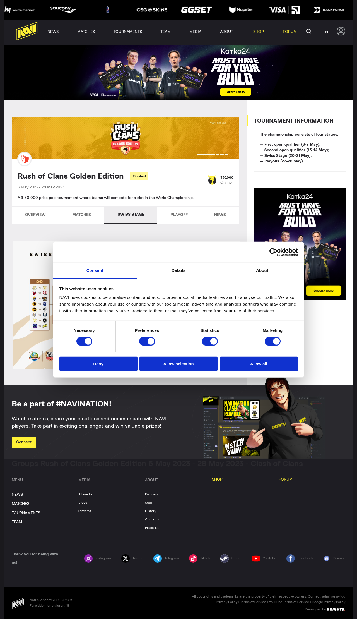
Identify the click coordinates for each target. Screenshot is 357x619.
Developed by (325, 609)
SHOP (217, 479)
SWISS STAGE (131, 215)
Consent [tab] (94, 270)
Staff (148, 502)
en (325, 32)
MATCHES (81, 215)
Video (82, 502)
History (150, 511)
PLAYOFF (179, 215)
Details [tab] (178, 270)
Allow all (258, 363)
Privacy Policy (226, 602)
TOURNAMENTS (26, 513)
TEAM (17, 522)
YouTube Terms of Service (289, 602)
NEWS (220, 215)
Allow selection (178, 363)
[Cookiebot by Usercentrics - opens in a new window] (273, 252)
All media (85, 494)
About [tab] (262, 270)
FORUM (286, 479)
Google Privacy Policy (328, 602)
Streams (84, 511)
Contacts (152, 519)
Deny (98, 363)
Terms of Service (253, 602)
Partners (151, 494)
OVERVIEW (35, 215)
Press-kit (152, 527)
